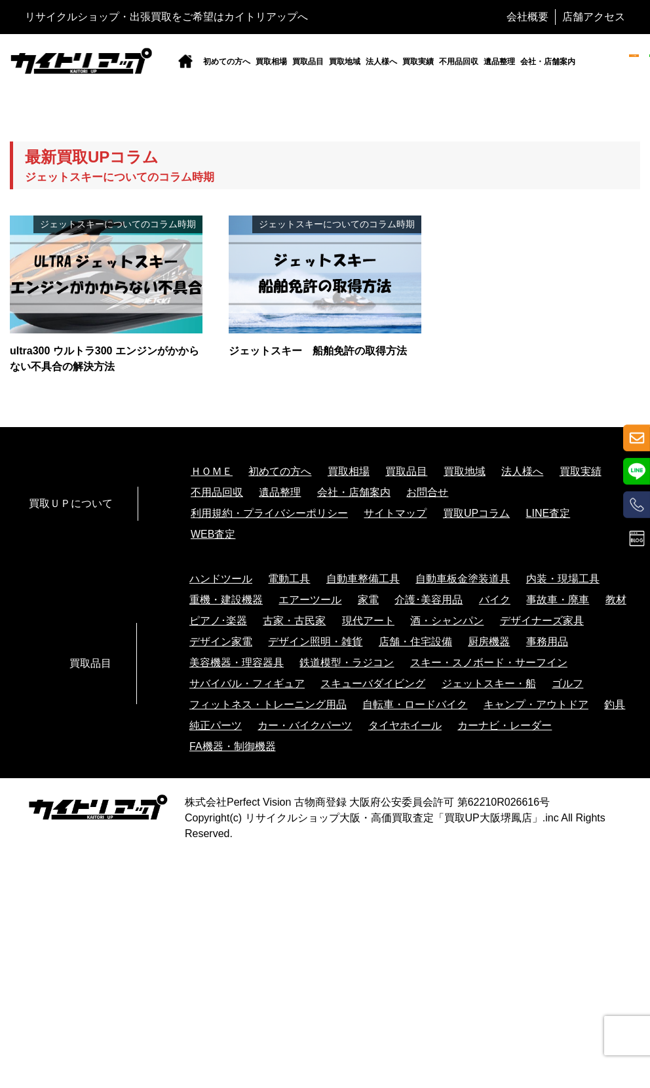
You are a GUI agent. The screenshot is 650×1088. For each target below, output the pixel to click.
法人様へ (381, 61)
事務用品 (547, 641)
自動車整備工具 (363, 578)
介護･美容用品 (428, 599)
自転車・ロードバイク (414, 704)
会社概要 (527, 16)
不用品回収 (458, 61)
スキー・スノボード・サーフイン (488, 662)
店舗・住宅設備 (415, 641)
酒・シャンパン (447, 620)
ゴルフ (567, 683)
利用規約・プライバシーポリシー (269, 513)
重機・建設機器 (226, 599)
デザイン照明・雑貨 (315, 641)
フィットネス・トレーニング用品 (268, 704)
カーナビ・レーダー (504, 725)
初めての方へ (226, 61)
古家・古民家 (294, 620)
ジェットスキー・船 (489, 683)
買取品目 (308, 61)
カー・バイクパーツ (305, 725)
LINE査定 (548, 513)
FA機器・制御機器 (232, 746)
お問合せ (427, 492)
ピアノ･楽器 (218, 620)
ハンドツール (220, 578)
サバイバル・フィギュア (247, 683)
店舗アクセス (593, 16)
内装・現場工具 (563, 578)
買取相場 (271, 61)
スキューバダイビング (372, 683)
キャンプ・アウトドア (536, 704)
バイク (494, 599)
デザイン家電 (220, 641)
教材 (615, 599)
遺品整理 (499, 61)
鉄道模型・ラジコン (346, 662)
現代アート (368, 620)
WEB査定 (213, 534)
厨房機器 (489, 641)
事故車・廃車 (557, 599)
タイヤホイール (405, 725)
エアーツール (309, 599)
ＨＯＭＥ (212, 471)
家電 (368, 599)
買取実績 (418, 61)
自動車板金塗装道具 (462, 578)
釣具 (614, 704)
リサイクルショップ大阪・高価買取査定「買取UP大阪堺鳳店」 (394, 817)
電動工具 (289, 578)
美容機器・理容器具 (236, 662)
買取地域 (344, 61)
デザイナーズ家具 (542, 620)
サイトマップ (395, 513)
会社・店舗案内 (547, 61)
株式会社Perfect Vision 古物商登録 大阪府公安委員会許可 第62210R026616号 (367, 802)
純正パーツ (215, 725)
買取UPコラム (476, 513)
